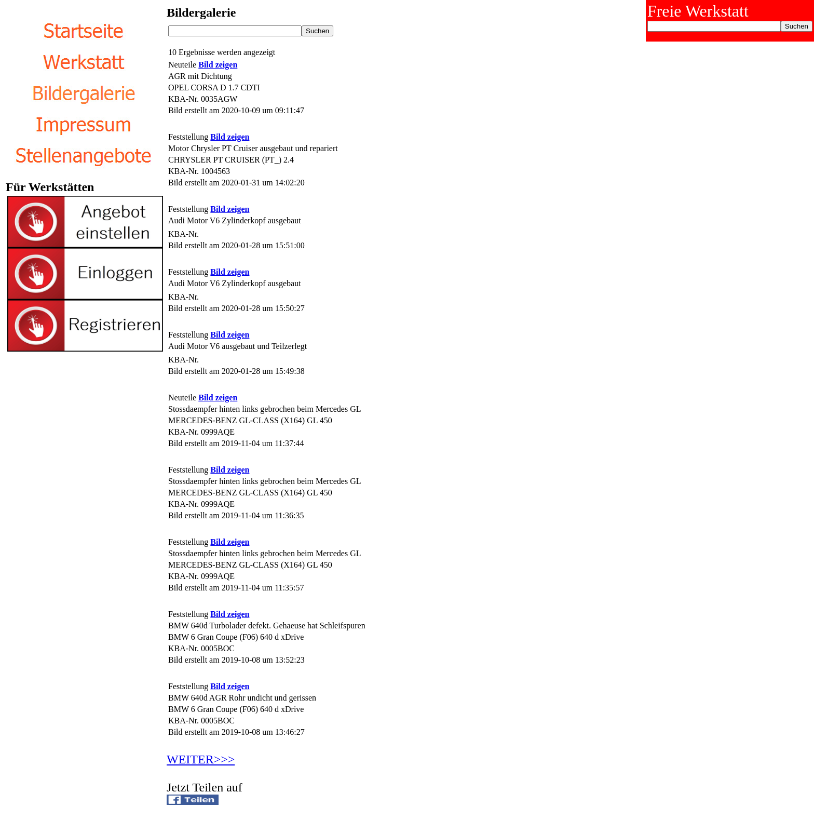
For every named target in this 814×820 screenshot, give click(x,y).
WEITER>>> (201, 759)
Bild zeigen (217, 64)
